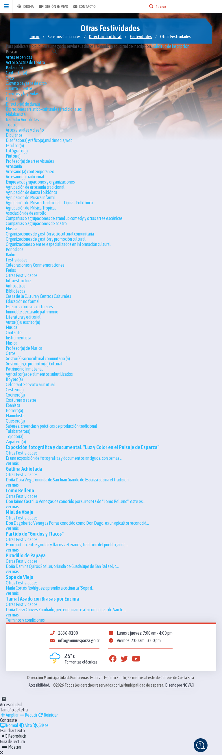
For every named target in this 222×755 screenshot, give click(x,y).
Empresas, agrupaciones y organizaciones (40, 181)
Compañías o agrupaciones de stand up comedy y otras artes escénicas (64, 218)
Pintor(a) (13, 155)
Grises (41, 725)
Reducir (28, 714)
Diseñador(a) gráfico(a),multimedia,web (39, 140)
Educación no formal (23, 301)
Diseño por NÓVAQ (179, 685)
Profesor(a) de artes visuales (30, 161)
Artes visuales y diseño (25, 129)
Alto (25, 725)
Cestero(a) (15, 389)
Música (11, 228)
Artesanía (14, 166)
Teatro (12, 124)
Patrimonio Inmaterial (24, 368)
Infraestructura (19, 280)
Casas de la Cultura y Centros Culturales (38, 296)
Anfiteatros (15, 285)
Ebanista (13, 405)
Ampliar (9, 714)
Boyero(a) (14, 379)
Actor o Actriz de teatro (25, 62)
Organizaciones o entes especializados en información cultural (58, 244)
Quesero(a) (15, 420)
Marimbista (15, 415)
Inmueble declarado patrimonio (32, 311)
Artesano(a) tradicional (25, 176)
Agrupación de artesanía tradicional (35, 187)
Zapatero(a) (16, 441)
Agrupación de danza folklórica (31, 192)
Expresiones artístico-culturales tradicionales (44, 109)
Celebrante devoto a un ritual (30, 384)
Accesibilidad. (39, 685)
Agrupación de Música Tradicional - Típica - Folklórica (49, 202)
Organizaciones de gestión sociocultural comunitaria (50, 233)
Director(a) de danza (23, 103)
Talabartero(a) (18, 431)
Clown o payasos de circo (26, 83)
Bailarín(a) (14, 67)
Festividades (141, 36)
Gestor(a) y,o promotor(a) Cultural (34, 363)
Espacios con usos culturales (29, 306)
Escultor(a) (15, 145)
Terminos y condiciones (25, 620)
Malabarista (16, 114)
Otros (11, 353)
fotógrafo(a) (17, 150)
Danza (11, 98)
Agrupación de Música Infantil (30, 197)
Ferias (11, 270)
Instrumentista (18, 337)
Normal (9, 725)
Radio (10, 254)
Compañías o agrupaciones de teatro (36, 223)
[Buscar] (151, 6)
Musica (11, 327)
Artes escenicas (19, 57)
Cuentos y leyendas (22, 93)
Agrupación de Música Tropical (31, 207)
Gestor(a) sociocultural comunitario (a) (38, 358)
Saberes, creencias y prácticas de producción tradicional (51, 426)
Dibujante (14, 135)
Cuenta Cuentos (19, 88)
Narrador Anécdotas (22, 119)
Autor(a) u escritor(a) (23, 322)
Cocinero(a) (15, 394)
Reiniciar (48, 714)
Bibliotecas (15, 291)
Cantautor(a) (16, 72)
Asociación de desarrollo (26, 213)
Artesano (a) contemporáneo (30, 171)
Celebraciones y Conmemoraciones (35, 265)
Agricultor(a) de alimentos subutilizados (39, 374)
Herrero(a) (14, 410)
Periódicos (14, 249)
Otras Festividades (22, 275)
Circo (10, 78)
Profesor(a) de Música (24, 348)
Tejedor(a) (14, 436)
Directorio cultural (105, 36)
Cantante (14, 332)
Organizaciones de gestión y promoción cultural (46, 239)
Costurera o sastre (21, 400)
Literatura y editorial (23, 316)
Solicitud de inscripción (170, 46)
